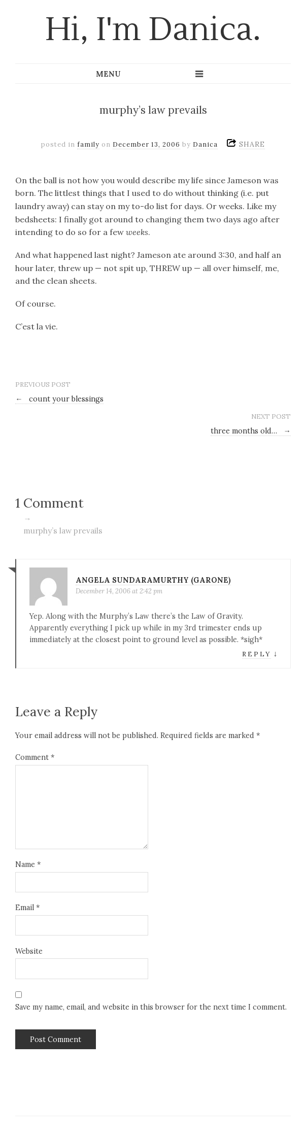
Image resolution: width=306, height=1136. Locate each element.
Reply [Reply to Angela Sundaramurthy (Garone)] (256, 654)
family (88, 144)
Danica (205, 144)
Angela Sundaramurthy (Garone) (153, 580)
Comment (34, 757)
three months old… (251, 431)
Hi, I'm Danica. (153, 30)
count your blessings (59, 399)
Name (28, 864)
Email (27, 907)
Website (29, 951)
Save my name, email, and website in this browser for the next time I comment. (151, 1007)
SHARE (252, 144)
